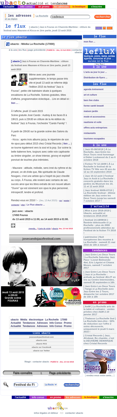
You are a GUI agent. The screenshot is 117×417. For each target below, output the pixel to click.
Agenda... (33, 229)
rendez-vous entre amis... (100, 375)
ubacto (16, 61)
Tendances (29, 322)
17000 (63, 319)
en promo (44, 6)
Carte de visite (44, 229)
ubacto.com (41, 340)
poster (66, 201)
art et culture (90, 95)
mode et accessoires (94, 116)
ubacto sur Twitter (41, 350)
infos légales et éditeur (46, 413)
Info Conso (55, 322)
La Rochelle (52, 319)
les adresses (61, 6)
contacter (15, 205)
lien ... (14, 103)
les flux (22, 50)
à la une (13, 50)
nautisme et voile (92, 122)
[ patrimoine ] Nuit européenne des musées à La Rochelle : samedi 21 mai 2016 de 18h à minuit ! (99, 240)
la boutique (79, 6)
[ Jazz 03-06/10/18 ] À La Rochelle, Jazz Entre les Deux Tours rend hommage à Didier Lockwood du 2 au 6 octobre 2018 (99, 154)
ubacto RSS (41, 344)
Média (23, 319)
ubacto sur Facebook (41, 347)
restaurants (89, 133)
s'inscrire (96, 6)
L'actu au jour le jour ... (95, 72)
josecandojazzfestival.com (41, 238)
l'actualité (9, 6)
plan (23, 205)
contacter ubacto (77, 51)
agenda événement (93, 89)
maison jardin (90, 111)
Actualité (16, 322)
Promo (67, 322)
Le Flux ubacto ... (36, 204)
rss (60, 201)
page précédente (37, 50)
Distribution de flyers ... (95, 77)
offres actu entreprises (95, 127)
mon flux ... (89, 41)
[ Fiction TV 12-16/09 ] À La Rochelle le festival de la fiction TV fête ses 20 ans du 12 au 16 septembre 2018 (99, 167)
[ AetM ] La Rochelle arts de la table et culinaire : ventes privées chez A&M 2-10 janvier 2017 (99, 310)
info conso (26, 6)
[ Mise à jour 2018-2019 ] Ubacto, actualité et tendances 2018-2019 (97, 213)
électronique (36, 319)
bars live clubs (91, 100)
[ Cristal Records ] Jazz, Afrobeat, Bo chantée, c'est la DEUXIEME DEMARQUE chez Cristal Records (98, 339)
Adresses (42, 322)
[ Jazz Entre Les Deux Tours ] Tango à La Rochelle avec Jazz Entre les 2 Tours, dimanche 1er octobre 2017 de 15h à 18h (99, 291)
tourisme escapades (94, 138)
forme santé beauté (93, 105)
